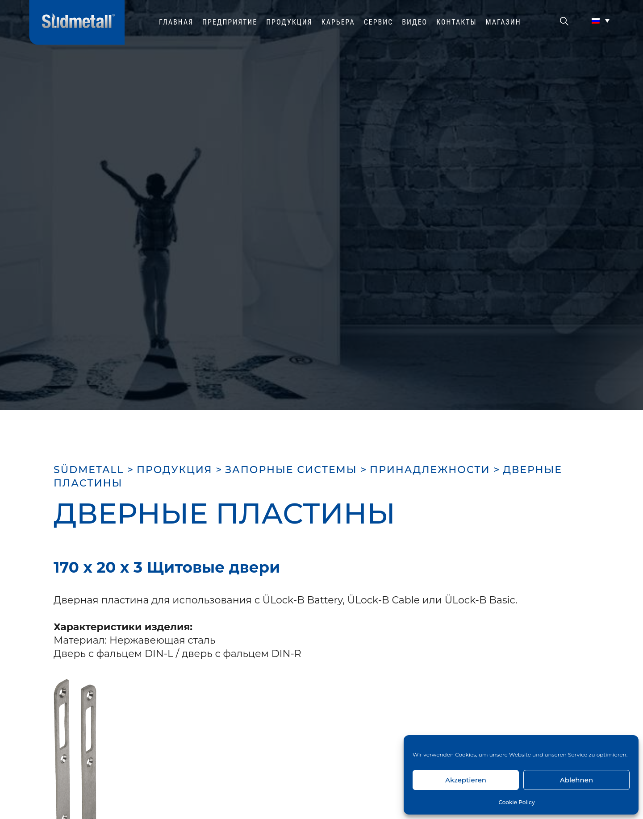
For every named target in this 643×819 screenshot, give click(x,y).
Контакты (456, 22)
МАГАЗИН (503, 22)
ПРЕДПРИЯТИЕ (229, 22)
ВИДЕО (414, 22)
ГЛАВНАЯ (176, 22)
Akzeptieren (465, 780)
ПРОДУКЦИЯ (289, 22)
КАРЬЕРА (338, 22)
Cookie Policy (516, 802)
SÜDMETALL (89, 470)
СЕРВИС (378, 22)
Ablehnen (576, 780)
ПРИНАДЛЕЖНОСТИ (430, 470)
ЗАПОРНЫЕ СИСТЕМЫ (291, 470)
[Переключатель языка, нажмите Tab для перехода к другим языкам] (600, 20)
